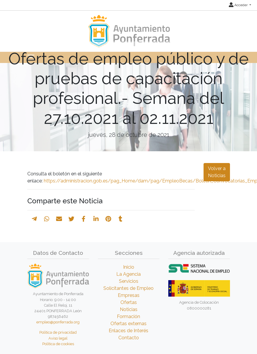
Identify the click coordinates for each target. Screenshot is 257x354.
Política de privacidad (58, 332)
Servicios (128, 281)
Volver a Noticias (217, 172)
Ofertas (128, 302)
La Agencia (128, 274)
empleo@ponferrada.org (58, 322)
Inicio (128, 267)
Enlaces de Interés (128, 330)
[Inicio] (128, 28)
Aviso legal (58, 338)
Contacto (128, 337)
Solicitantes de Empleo (128, 288)
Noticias (128, 309)
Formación (128, 316)
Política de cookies (58, 344)
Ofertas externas (128, 323)
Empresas (129, 295)
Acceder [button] (238, 5)
